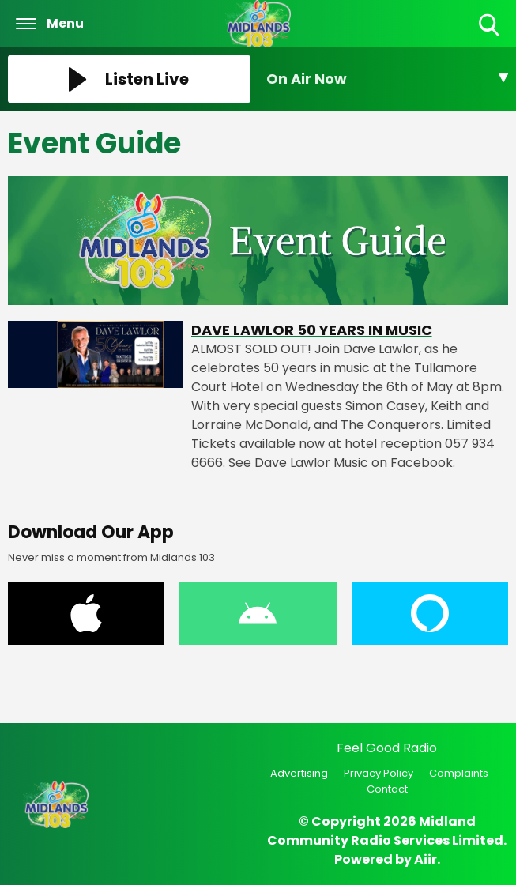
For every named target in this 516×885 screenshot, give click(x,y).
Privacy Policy (378, 773)
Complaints (458, 773)
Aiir (425, 859)
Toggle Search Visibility (490, 25)
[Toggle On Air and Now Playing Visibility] (387, 79)
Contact (387, 788)
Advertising (299, 773)
